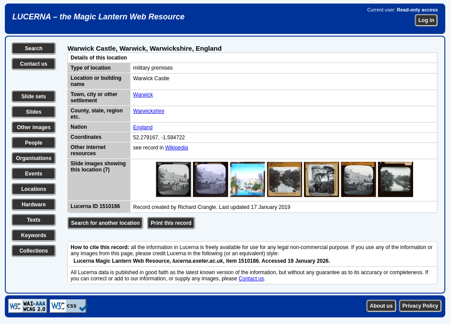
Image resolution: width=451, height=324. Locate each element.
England (142, 127)
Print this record (171, 223)
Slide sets (33, 96)
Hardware (34, 204)
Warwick (143, 95)
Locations (33, 189)
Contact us (33, 64)
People (33, 143)
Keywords (33, 235)
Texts (33, 220)
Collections (33, 251)
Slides (33, 112)
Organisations (34, 158)
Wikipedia (176, 148)
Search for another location (105, 223)
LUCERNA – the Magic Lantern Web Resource (98, 16)
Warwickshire (148, 111)
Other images (34, 127)
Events (33, 174)
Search (33, 48)
